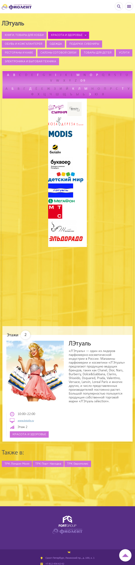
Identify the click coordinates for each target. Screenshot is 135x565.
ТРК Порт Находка (48, 464)
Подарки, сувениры (84, 44)
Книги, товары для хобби (24, 35)
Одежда (56, 44)
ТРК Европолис (77, 464)
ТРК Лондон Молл (16, 464)
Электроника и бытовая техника (30, 62)
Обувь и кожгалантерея (23, 44)
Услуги (124, 53)
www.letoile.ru (26, 421)
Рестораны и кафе (19, 53)
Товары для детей (97, 53)
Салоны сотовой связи (58, 53)
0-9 (83, 80)
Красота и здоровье (66, 35)
